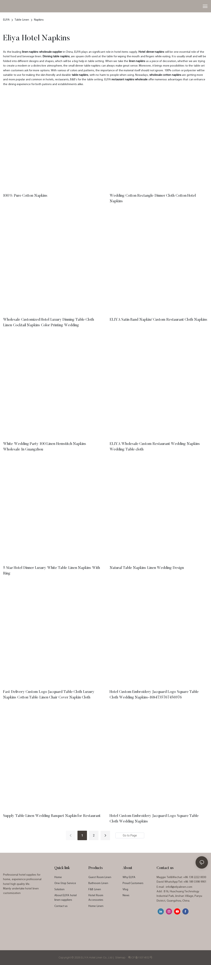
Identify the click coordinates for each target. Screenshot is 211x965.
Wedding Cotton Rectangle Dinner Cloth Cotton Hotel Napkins (153, 198)
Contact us (61, 906)
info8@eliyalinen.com (179, 887)
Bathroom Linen (98, 883)
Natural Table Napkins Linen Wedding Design (147, 568)
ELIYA (6, 19)
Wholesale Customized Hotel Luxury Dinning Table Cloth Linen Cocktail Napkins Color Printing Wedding (48, 322)
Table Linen (22, 19)
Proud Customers (133, 883)
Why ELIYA (129, 877)
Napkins (39, 19)
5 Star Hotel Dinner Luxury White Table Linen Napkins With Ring (51, 570)
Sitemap (120, 957)
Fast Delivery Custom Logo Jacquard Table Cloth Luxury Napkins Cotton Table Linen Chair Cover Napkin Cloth (48, 694)
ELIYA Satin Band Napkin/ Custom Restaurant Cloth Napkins (158, 320)
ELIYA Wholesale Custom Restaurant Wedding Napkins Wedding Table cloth (155, 447)
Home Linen (95, 906)
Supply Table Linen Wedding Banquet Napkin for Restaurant (52, 816)
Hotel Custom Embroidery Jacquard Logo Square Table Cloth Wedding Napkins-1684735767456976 (154, 694)
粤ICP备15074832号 (140, 957)
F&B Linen (94, 889)
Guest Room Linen (99, 877)
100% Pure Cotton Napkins (25, 196)
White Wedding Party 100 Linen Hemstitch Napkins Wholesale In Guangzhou (44, 447)
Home (58, 877)
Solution (59, 889)
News (126, 895)
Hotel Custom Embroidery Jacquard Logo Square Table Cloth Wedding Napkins (154, 818)
